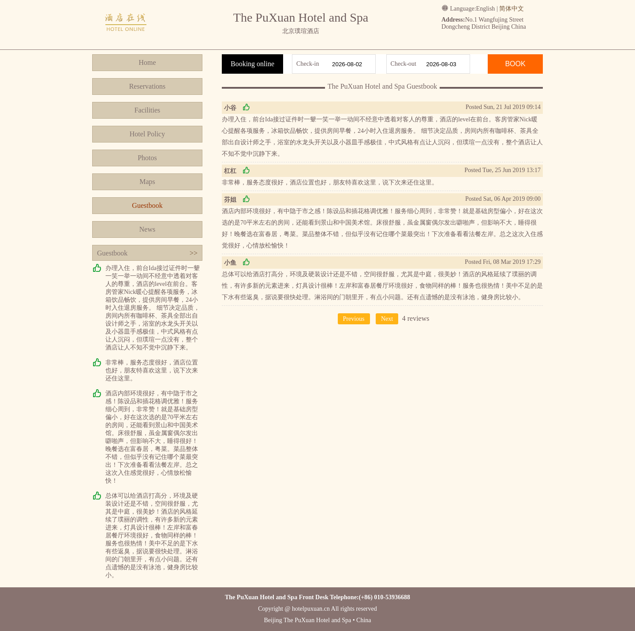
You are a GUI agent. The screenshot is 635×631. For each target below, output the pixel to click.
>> (194, 253)
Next (387, 319)
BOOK (515, 64)
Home (147, 62)
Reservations (147, 86)
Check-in (307, 63)
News (147, 229)
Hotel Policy (147, 134)
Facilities (147, 110)
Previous (354, 319)
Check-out (403, 63)
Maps (147, 181)
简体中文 (511, 8)
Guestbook (147, 205)
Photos (147, 158)
